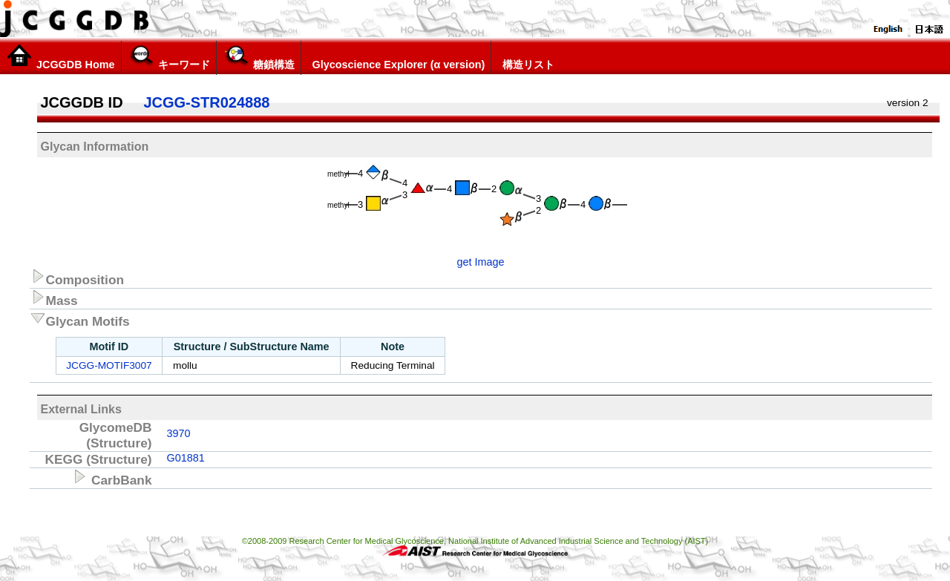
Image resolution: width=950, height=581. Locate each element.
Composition (77, 277)
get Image (481, 262)
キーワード (169, 57)
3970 (179, 433)
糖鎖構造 (259, 57)
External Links (81, 409)
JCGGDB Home (60, 57)
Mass (54, 298)
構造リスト (525, 57)
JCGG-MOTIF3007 (108, 365)
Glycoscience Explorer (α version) (396, 57)
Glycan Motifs (80, 319)
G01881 (186, 458)
